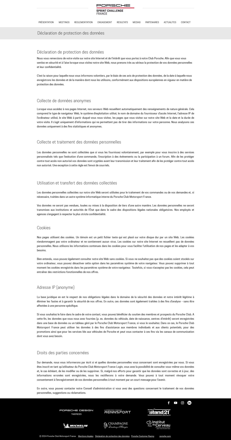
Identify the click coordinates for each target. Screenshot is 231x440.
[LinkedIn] (189, 403)
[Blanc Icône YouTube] (176, 403)
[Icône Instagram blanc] (182, 403)
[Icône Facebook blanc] (169, 403)
